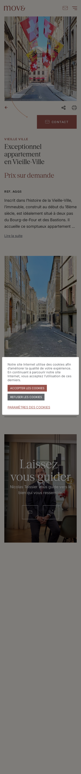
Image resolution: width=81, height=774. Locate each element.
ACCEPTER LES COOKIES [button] (27, 388)
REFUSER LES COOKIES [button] (26, 397)
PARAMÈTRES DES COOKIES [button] (29, 407)
